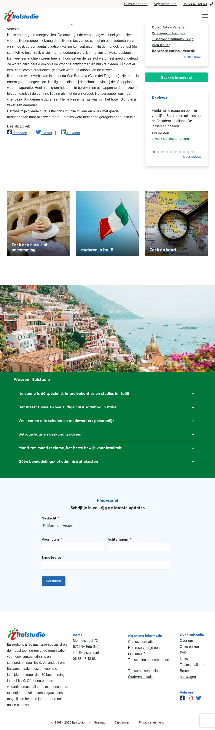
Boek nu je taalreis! (176, 77)
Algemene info (165, 4)
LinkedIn (70, 133)
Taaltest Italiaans (192, 665)
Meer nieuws (193, 56)
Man (50, 525)
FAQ (183, 652)
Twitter (44, 133)
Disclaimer (122, 722)
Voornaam (52, 539)
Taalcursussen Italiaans (145, 671)
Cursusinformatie (140, 641)
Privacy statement (151, 722)
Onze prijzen (189, 646)
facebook (17, 133)
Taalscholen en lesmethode (148, 660)
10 (192, 152)
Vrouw (68, 525)
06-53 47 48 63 (195, 4)
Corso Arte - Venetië (168, 27)
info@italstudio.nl (86, 652)
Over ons (187, 640)
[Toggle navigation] (205, 16)
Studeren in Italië (140, 677)
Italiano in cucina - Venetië (173, 51)
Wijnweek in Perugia (168, 33)
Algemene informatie (145, 635)
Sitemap (99, 722)
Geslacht (51, 518)
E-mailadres (53, 557)
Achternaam (119, 539)
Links (184, 659)
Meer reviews (192, 156)
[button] (107, 394)
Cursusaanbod (136, 4)
